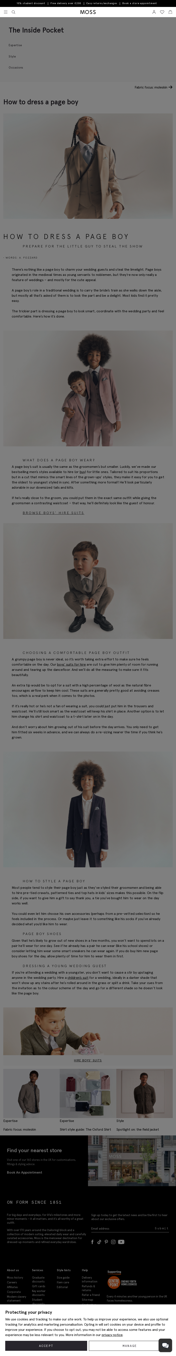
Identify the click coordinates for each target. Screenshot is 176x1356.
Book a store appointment (139, 3)
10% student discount (31, 3)
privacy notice (112, 1335)
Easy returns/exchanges (101, 3)
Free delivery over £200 (66, 3)
